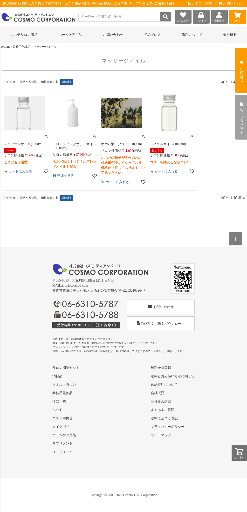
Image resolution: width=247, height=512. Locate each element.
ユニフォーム (62, 452)
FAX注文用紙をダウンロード (161, 323)
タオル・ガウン (64, 384)
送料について (192, 35)
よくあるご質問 (162, 410)
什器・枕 (59, 401)
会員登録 (219, 16)
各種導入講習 (161, 401)
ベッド (57, 410)
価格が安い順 (28, 81)
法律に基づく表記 (164, 418)
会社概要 (230, 35)
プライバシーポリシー (168, 427)
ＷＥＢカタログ (241, 117)
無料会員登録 (161, 368)
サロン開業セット (65, 368)
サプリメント (62, 443)
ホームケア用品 (64, 435)
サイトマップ (161, 435)
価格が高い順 (49, 81)
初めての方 (152, 35)
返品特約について (164, 384)
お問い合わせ (231, 3)
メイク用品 (60, 427)
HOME (5, 46)
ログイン (201, 16)
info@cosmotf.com (75, 285)
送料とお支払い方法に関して (173, 376)
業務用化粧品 (21, 46)
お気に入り (183, 16)
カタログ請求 (200, 3)
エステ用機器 (62, 418)
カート (237, 16)
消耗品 (57, 376)
